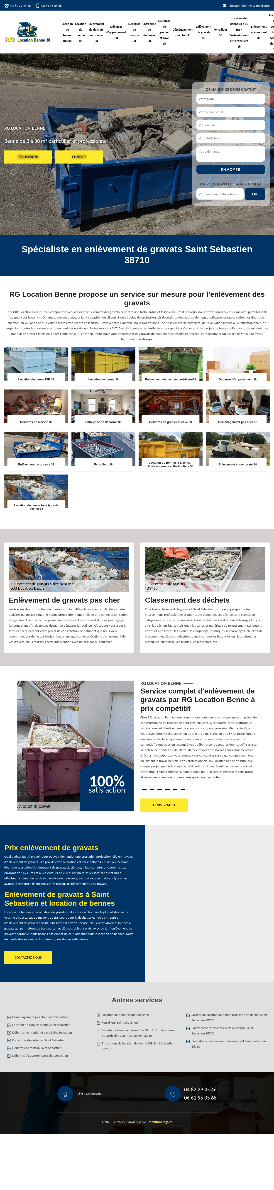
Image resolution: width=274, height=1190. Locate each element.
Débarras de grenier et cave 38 (164, 32)
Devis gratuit (164, 805)
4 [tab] (167, 789)
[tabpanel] (198, 735)
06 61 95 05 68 (52, 6)
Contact (79, 157)
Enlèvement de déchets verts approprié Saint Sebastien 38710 (222, 1030)
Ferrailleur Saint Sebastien (120, 1022)
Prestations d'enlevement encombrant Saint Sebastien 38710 (228, 1044)
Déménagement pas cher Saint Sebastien (40, 1017)
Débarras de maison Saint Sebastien (36, 1048)
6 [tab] (183, 789)
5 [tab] (175, 789)
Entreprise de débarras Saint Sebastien (38, 1040)
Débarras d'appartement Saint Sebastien (40, 1056)
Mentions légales (161, 1122)
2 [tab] (152, 789)
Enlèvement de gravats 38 (203, 32)
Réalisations (28, 157)
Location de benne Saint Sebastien (125, 1015)
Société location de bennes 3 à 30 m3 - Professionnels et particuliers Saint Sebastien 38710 (139, 1033)
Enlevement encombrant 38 (259, 32)
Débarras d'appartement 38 (116, 32)
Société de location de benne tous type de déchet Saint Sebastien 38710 (229, 1017)
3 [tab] (159, 789)
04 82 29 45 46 (20, 6)
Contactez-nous (28, 957)
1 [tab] (144, 789)
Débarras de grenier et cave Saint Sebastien (42, 1032)
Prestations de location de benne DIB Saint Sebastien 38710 (138, 1046)
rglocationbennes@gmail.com (249, 6)
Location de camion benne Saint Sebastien (41, 1025)
